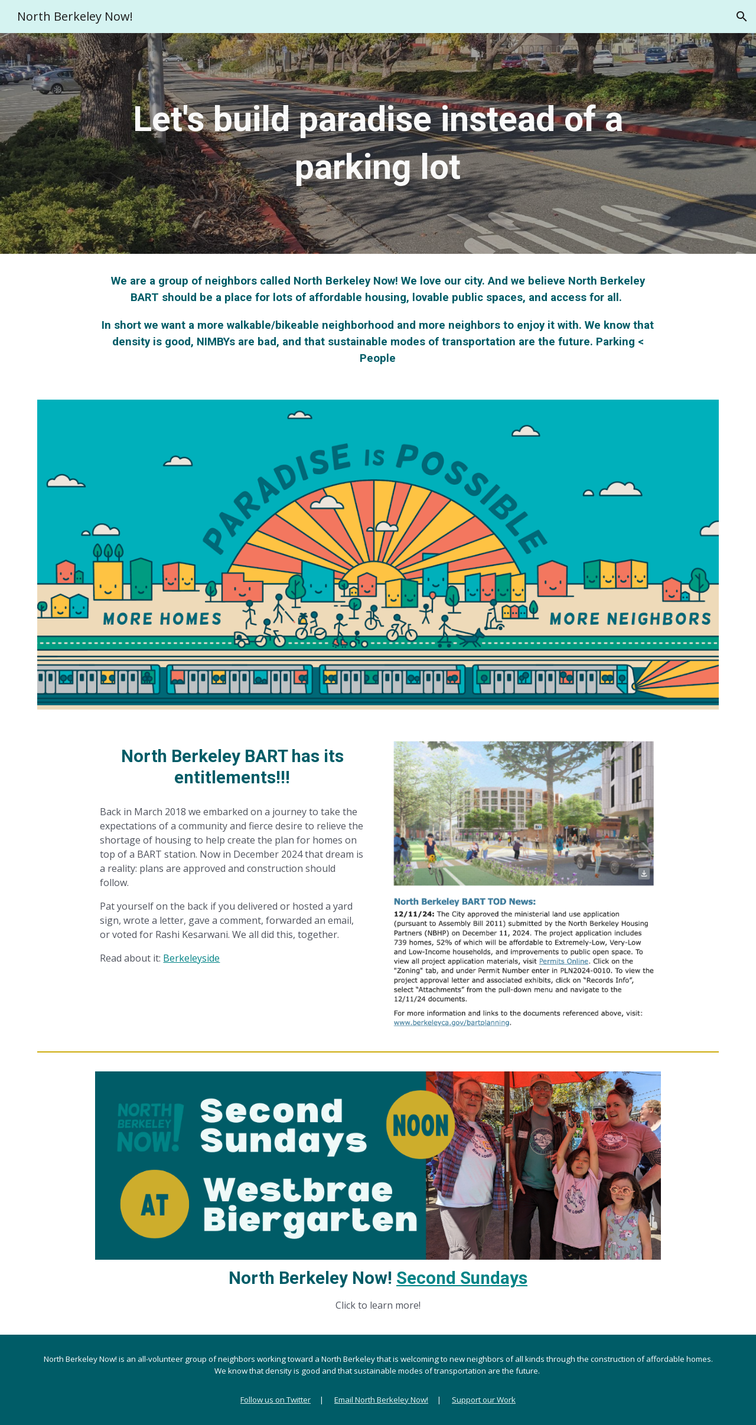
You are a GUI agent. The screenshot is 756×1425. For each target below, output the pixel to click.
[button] (742, 16)
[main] (377, 143)
